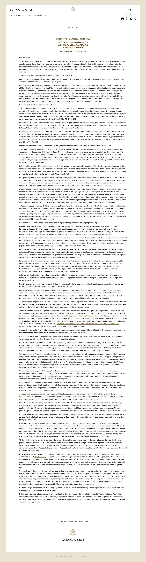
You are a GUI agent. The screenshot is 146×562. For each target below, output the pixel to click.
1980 (39, 15)
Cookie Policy (73, 556)
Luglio (45, 15)
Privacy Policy (84, 556)
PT (77, 28)
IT (73, 28)
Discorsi (32, 15)
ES (69, 28)
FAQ (57, 556)
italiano (128, 14)
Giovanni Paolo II (18, 15)
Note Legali (63, 556)
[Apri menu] (134, 10)
